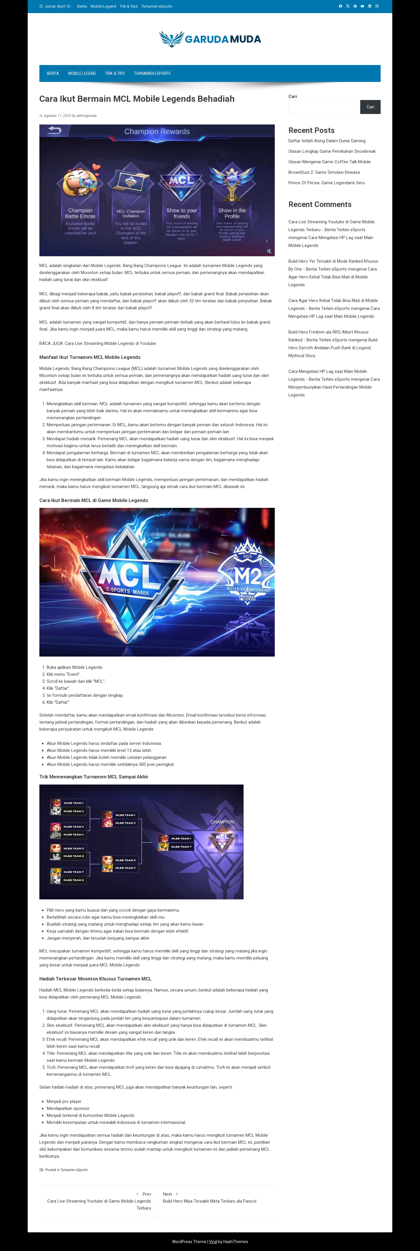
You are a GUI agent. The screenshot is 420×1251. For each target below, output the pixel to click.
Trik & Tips (129, 6)
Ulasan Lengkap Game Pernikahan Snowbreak (332, 151)
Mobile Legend (103, 6)
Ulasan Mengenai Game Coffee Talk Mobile (329, 161)
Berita (82, 6)
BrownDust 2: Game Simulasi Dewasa (324, 172)
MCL (121, 1087)
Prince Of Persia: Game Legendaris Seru (326, 182)
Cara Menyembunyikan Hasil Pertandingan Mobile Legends (334, 387)
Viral (213, 1241)
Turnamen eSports (156, 6)
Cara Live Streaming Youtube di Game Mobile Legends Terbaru (98, 1201)
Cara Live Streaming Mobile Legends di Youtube (110, 343)
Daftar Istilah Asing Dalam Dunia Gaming (326, 140)
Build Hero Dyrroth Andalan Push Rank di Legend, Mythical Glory (332, 347)
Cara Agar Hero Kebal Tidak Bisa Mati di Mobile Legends (332, 276)
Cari (292, 96)
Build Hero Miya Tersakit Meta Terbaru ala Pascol (216, 1197)
